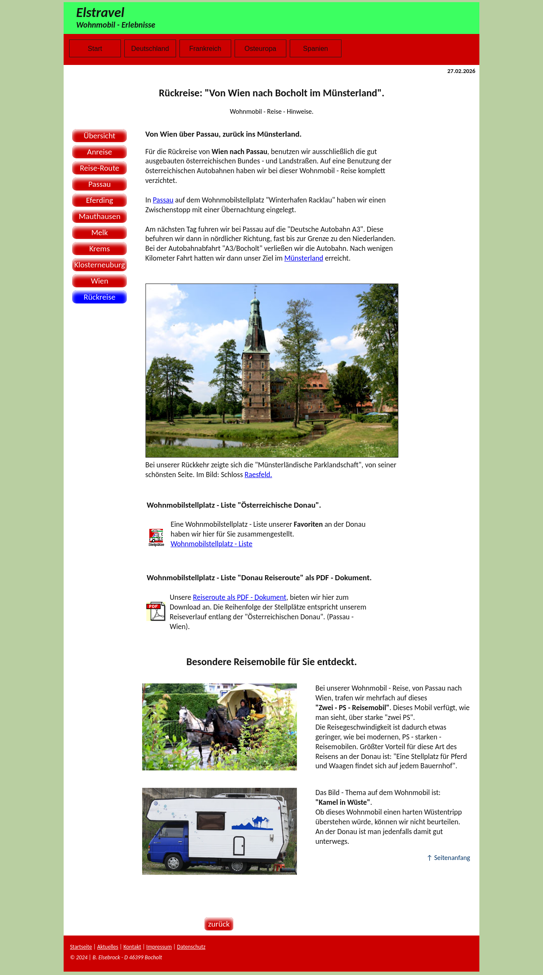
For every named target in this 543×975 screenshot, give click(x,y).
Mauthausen (99, 216)
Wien (99, 281)
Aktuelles (107, 946)
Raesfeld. (258, 474)
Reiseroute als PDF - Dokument (239, 597)
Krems (99, 248)
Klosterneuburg (99, 265)
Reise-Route (99, 168)
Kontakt (132, 946)
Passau (99, 184)
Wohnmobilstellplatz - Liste (211, 543)
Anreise (99, 152)
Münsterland (303, 258)
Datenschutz (191, 946)
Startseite (81, 946)
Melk (99, 232)
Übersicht (99, 135)
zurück (217, 924)
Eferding (99, 200)
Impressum (159, 946)
